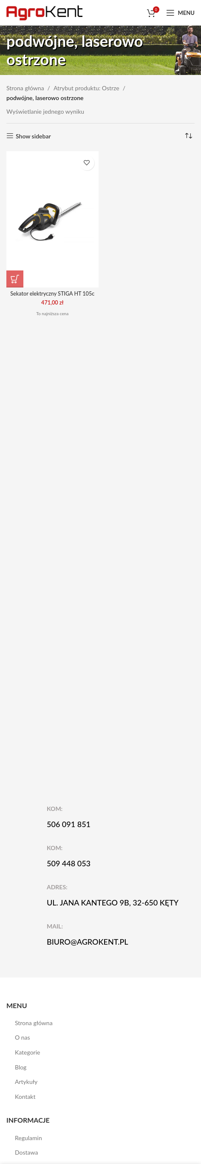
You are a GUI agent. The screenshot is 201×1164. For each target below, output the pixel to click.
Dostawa (26, 1152)
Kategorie (27, 1052)
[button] (14, 278)
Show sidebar (33, 135)
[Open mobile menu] (180, 12)
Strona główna (25, 88)
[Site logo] (44, 12)
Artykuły (26, 1081)
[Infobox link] (106, 817)
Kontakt (25, 1096)
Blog (20, 1067)
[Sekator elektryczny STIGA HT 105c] (52, 219)
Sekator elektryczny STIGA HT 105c (52, 293)
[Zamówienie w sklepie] (188, 136)
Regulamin (28, 1137)
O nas (22, 1037)
